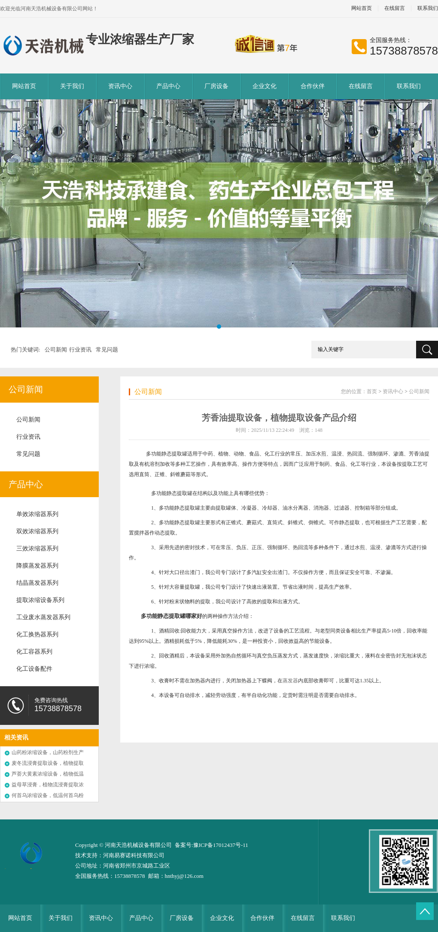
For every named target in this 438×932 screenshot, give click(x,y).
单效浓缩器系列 (37, 514)
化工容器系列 (34, 651)
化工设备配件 (34, 669)
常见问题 (107, 349)
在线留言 (394, 8)
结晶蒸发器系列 (37, 583)
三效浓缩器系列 (37, 548)
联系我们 (409, 86)
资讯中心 (120, 86)
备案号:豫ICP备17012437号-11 (211, 845)
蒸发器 (290, 681)
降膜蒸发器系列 (37, 565)
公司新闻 (56, 349)
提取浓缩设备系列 (40, 600)
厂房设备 (216, 86)
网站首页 (361, 8)
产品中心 (168, 86)
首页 (372, 391)
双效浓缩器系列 (37, 531)
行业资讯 (80, 349)
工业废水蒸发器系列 (43, 617)
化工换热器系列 (37, 634)
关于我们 (72, 86)
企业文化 (264, 86)
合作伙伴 (313, 86)
